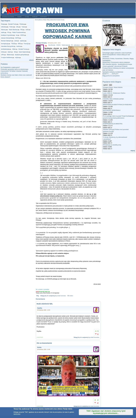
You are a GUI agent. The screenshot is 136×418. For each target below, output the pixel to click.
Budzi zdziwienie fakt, (45, 304)
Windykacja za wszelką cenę (112, 145)
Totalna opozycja (66, 45)
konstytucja (4, 43)
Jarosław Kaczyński (7, 46)
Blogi (44, 19)
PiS (21, 29)
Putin (11, 27)
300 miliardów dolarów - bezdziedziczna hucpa (118, 64)
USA (27, 29)
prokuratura (77, 45)
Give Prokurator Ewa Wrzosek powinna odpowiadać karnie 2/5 (40, 291)
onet (15, 41)
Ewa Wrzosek (51, 45)
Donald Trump (22, 49)
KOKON (58, 45)
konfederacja (5, 49)
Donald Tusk (12, 24)
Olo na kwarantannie (44, 343)
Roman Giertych (6, 41)
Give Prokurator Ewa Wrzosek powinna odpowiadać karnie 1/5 (37, 291)
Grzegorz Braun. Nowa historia (112, 87)
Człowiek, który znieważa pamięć (113, 99)
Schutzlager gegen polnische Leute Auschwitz (117, 53)
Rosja (3, 24)
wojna (17, 57)
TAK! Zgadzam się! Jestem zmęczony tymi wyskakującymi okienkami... (105, 412)
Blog (37, 295)
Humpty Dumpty (41, 43)
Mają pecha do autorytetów (111, 76)
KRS (19, 43)
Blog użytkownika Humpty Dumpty (55, 19)
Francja (26, 43)
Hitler (13, 49)
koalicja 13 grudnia (7, 35)
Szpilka (39, 308)
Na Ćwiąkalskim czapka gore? (10, 67)
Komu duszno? (5, 77)
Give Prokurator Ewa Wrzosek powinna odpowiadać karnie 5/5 (48, 291)
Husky (39, 347)
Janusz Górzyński (6, 38)
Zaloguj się (43, 295)
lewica (18, 46)
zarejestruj (52, 295)
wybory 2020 (84, 45)
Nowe (19, 17)
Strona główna (8, 17)
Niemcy (3, 29)
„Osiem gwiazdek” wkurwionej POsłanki (115, 66)
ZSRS (22, 35)
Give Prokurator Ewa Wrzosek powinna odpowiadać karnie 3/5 (43, 291)
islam (9, 52)
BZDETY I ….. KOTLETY (110, 74)
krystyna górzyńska (21, 54)
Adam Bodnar (13, 29)
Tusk (23, 27)
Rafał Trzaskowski (18, 32)
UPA (2, 54)
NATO (17, 38)
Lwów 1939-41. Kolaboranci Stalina (114, 93)
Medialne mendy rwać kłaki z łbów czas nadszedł (16, 75)
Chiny (3, 52)
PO (8, 32)
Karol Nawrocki (23, 52)
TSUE (13, 43)
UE (17, 27)
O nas (27, 17)
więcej (31, 60)
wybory (22, 41)
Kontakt (43, 17)
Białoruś (9, 54)
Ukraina (3, 27)
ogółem (105, 85)
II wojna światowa (6, 57)
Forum (34, 17)
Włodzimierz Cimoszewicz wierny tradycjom (116, 62)
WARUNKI (17, 414)
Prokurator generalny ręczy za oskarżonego (14, 69)
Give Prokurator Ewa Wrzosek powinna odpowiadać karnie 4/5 (45, 291)
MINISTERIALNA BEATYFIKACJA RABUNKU (117, 104)
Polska (21, 24)
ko (16, 35)
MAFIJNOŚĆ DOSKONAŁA (111, 110)
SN (15, 52)
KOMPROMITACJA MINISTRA (112, 124)
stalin (2, 32)
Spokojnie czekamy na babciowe (113, 72)
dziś (110, 85)
